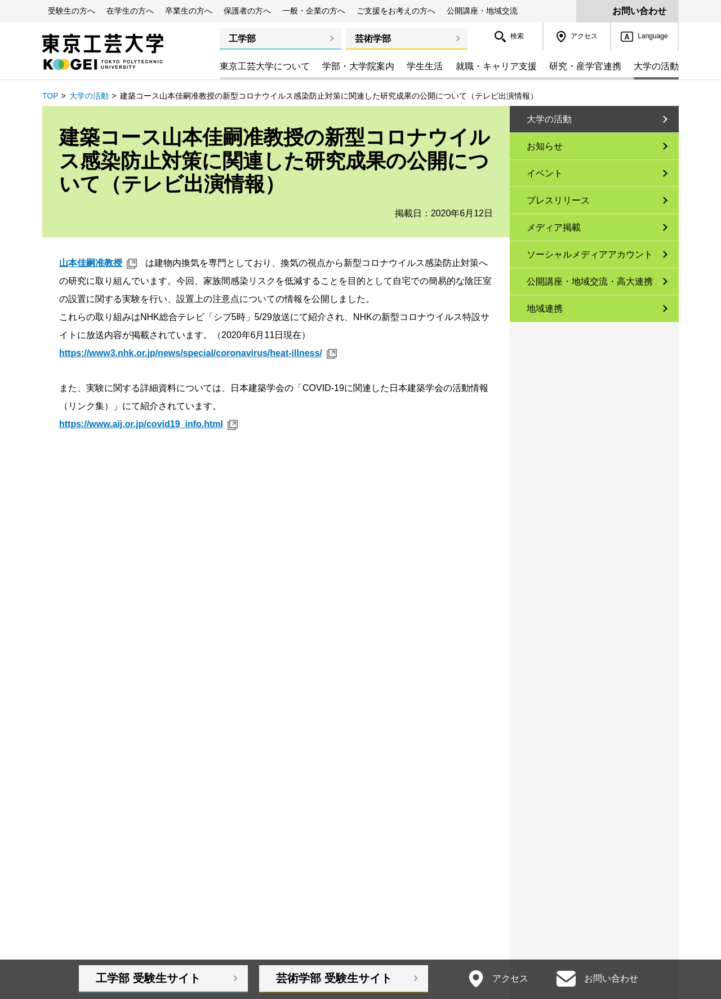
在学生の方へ (130, 10)
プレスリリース (558, 200)
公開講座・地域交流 (482, 10)
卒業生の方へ (188, 10)
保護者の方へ (247, 10)
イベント (545, 173)
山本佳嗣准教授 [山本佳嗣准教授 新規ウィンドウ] (90, 263)
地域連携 (545, 308)
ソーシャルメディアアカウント (590, 254)
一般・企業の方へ (313, 10)
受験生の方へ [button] (71, 10)
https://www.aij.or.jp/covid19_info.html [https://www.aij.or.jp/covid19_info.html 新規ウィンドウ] (141, 424)
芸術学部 (373, 38)
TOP (50, 95)
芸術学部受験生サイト (334, 978)
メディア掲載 (554, 227)
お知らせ (545, 146)
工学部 (242, 38)
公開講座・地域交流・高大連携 (590, 281)
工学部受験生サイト (148, 978)
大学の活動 (89, 95)
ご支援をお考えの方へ (396, 10)
